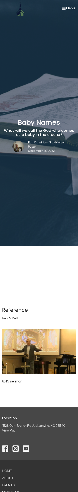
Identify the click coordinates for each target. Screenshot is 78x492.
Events (8, 485)
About (8, 478)
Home (7, 471)
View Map (9, 430)
